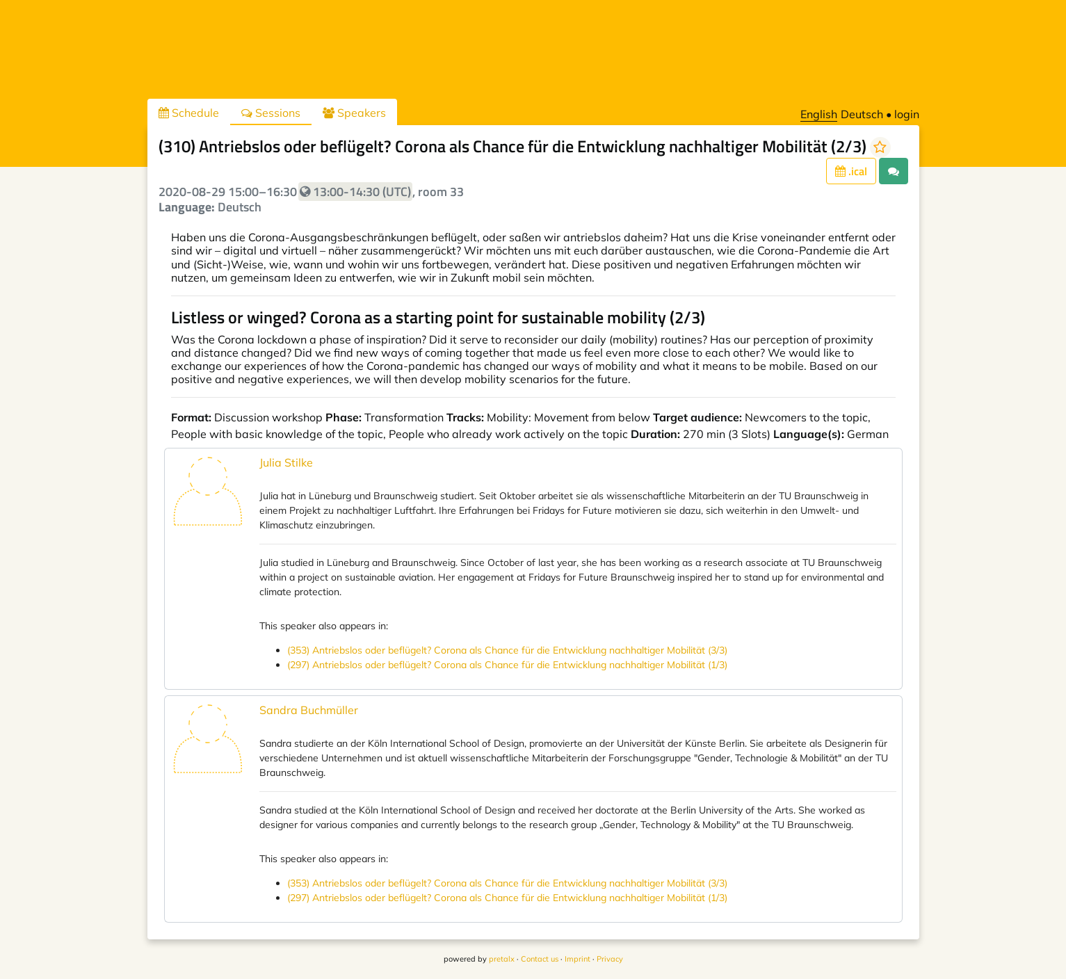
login (906, 114)
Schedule (189, 113)
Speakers (354, 113)
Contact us (539, 959)
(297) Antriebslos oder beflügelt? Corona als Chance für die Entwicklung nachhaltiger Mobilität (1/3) (507, 664)
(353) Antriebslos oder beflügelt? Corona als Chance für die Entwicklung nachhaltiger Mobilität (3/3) (507, 650)
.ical (851, 171)
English (818, 114)
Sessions (270, 113)
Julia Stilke (286, 462)
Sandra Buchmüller (308, 710)
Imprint (577, 959)
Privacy (610, 959)
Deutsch (862, 114)
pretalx (502, 959)
